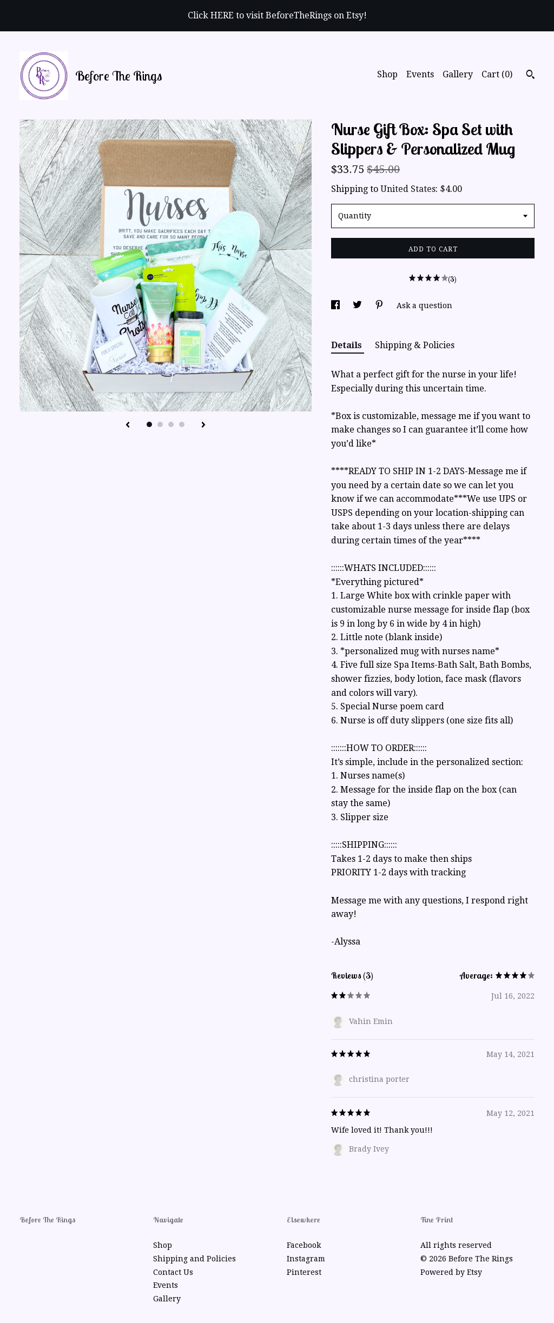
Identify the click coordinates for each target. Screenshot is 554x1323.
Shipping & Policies (414, 345)
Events (420, 74)
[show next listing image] (203, 425)
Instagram (306, 1258)
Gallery (458, 74)
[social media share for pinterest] (380, 305)
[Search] (530, 76)
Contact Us (173, 1272)
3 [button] (171, 424)
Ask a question (424, 305)
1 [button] (149, 424)
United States (408, 189)
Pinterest (304, 1272)
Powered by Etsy (451, 1272)
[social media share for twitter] (358, 305)
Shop (387, 74)
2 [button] (160, 424)
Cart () (497, 74)
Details (347, 345)
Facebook (304, 1245)
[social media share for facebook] (336, 305)
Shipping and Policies (194, 1258)
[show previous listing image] (127, 425)
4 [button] (181, 424)
